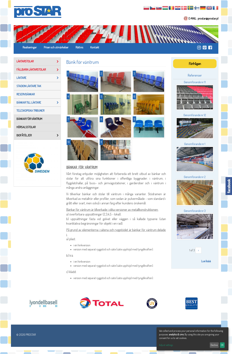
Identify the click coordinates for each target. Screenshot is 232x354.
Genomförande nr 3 (195, 211)
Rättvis (79, 47)
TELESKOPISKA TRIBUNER (30, 110)
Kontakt (94, 47)
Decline (214, 344)
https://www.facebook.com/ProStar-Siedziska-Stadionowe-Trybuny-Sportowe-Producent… (210, 47)
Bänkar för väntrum (29, 119)
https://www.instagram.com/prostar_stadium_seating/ (199, 47)
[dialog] (192, 338)
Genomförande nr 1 (194, 144)
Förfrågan (195, 63)
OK (222, 344)
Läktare (21, 78)
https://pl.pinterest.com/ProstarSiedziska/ (205, 47)
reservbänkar (26, 94)
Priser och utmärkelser (56, 47)
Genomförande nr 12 (195, 115)
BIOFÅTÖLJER (24, 135)
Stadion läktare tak (29, 86)
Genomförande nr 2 (195, 177)
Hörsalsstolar (26, 127)
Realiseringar (30, 47)
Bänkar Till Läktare (29, 102)
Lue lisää (206, 261)
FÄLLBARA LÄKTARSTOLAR (31, 69)
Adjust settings (166, 344)
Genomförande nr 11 (195, 82)
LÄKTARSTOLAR (25, 61)
